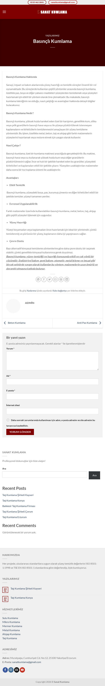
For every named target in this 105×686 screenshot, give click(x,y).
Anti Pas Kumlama (90, 322)
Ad (8, 375)
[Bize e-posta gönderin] (16, 670)
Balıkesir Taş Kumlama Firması (18, 505)
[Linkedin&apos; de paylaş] (66, 279)
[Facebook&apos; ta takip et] (5, 670)
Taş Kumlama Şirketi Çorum (17, 511)
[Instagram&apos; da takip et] (11, 670)
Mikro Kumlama (11, 621)
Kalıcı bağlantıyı (60, 290)
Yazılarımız (52, 35)
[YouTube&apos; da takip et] (22, 670)
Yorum (10, 348)
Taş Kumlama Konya (13, 500)
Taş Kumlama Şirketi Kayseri (17, 494)
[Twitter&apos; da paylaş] (49, 279)
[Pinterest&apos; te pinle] (61, 279)
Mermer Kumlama (12, 625)
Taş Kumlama (9, 638)
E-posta (10, 390)
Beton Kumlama (13, 322)
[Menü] (4, 12)
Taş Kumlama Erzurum (14, 516)
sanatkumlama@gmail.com (26, 661)
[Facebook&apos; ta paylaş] (44, 279)
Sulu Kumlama (10, 617)
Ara (4, 468)
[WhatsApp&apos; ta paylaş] (38, 279)
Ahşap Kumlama (11, 634)
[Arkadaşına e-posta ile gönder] (55, 279)
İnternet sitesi (13, 405)
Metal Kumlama (11, 630)
